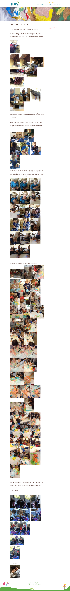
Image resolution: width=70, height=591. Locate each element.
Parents (58, 4)
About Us (37, 4)
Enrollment (46, 4)
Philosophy (42, 4)
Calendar (57, 2)
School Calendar (51, 25)
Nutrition (54, 4)
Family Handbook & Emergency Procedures (53, 28)
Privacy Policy (31, 584)
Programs (50, 4)
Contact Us (34, 584)
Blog (59, 2)
